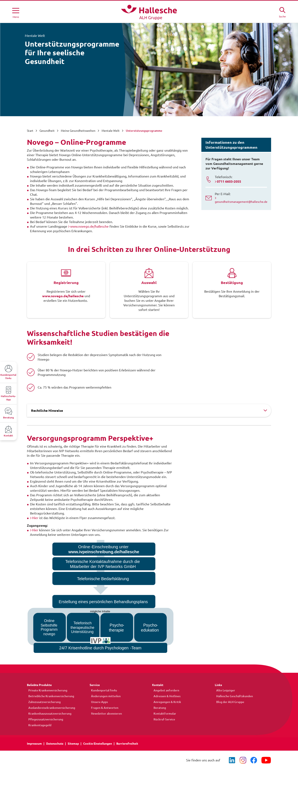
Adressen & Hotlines (165, 696)
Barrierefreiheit (127, 743)
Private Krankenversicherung (46, 690)
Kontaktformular (163, 713)
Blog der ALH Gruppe (229, 702)
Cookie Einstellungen (97, 743)
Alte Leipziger (224, 690)
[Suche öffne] (282, 11)
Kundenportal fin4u (102, 690)
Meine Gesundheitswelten (78, 130)
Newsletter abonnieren (105, 713)
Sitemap (73, 743)
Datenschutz (54, 743)
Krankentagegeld (38, 725)
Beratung (158, 707)
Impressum (34, 743)
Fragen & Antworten (103, 707)
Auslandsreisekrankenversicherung (50, 707)
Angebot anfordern (165, 690)
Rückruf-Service (163, 719)
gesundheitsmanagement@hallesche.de (241, 201)
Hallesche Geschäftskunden (233, 696)
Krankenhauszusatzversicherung (48, 713)
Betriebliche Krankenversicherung (50, 696)
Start (30, 130)
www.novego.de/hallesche (89, 226)
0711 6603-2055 (229, 181)
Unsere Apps (98, 702)
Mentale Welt (111, 130)
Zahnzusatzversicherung (43, 702)
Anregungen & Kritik (166, 702)
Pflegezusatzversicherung (44, 719)
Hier (35, 518)
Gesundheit (47, 130)
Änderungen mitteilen (104, 696)
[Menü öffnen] (15, 12)
